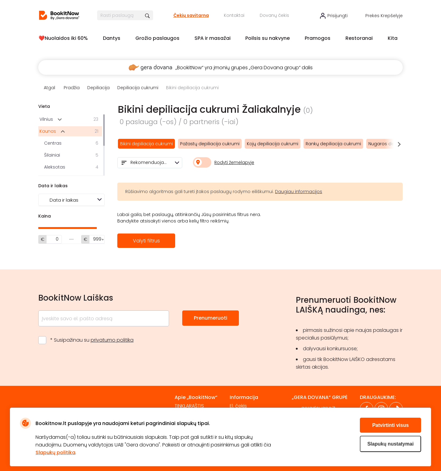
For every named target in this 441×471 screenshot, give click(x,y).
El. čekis (238, 405)
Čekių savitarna (191, 15)
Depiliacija (98, 88)
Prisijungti (337, 16)
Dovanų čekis (274, 15)
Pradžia (72, 88)
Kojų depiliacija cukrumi (272, 144)
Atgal (49, 88)
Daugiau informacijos (298, 191)
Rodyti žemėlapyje (234, 162)
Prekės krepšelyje (384, 16)
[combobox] (149, 162)
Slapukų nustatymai (390, 443)
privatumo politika (112, 340)
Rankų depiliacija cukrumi (333, 144)
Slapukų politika (55, 452)
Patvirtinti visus (390, 425)
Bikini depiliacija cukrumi (146, 144)
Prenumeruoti (210, 317)
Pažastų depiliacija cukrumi (209, 144)
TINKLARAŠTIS (189, 405)
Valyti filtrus (146, 240)
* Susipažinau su (92, 340)
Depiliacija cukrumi (137, 88)
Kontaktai (234, 15)
